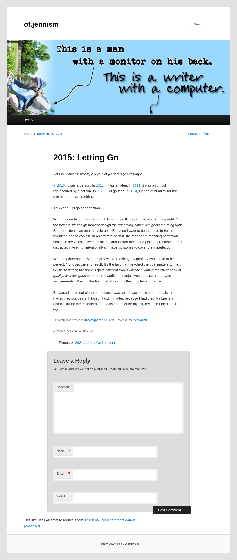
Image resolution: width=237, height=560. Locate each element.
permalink (140, 320)
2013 (100, 191)
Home (29, 119)
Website (61, 496)
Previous (192, 133)
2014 (133, 191)
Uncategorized (93, 320)
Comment (64, 387)
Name (63, 451)
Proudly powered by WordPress (118, 543)
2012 (136, 185)
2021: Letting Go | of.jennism (97, 342)
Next (208, 133)
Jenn (111, 320)
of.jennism (41, 24)
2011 (100, 185)
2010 (61, 185)
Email (63, 473)
